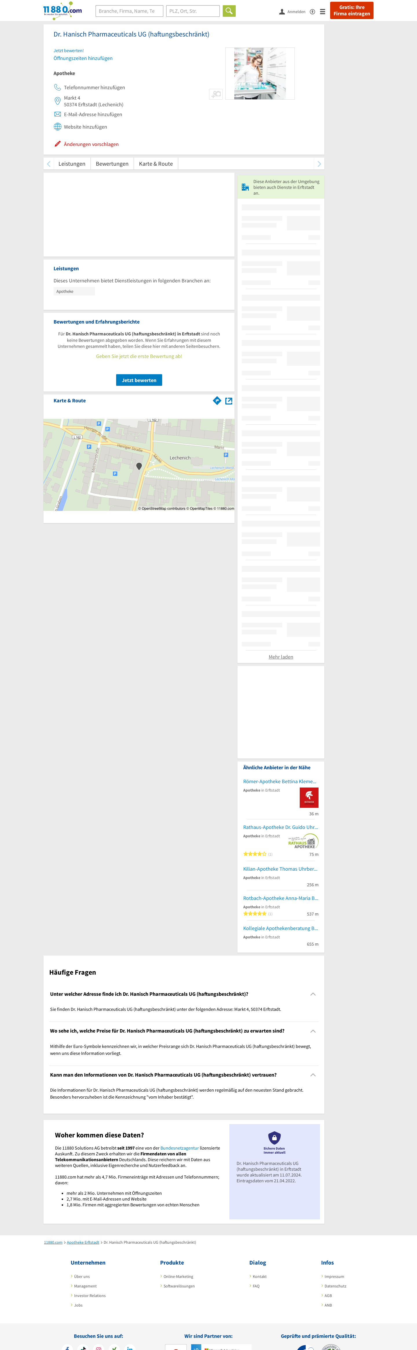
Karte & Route (156, 163)
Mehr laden (281, 656)
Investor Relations (90, 1295)
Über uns (82, 1276)
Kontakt (260, 1276)
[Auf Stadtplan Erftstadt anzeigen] (228, 400)
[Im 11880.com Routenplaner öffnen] (217, 399)
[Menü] (325, 11)
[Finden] (229, 11)
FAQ (256, 1286)
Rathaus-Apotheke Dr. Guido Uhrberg (281, 827)
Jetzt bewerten (139, 380)
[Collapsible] (313, 994)
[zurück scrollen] (48, 163)
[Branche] (129, 11)
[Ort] (193, 11)
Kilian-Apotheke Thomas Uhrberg (280, 868)
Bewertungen (112, 163)
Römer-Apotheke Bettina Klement (280, 781)
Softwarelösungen (179, 1286)
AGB (328, 1295)
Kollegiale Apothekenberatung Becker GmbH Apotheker (281, 928)
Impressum (334, 1276)
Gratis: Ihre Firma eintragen (352, 10)
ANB (328, 1305)
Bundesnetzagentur (179, 1148)
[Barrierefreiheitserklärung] (315, 11)
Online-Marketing (178, 1276)
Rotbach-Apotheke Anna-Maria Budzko (281, 898)
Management (85, 1286)
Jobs (78, 1305)
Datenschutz (335, 1286)
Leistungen (71, 163)
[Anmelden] (294, 11)
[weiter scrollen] (319, 163)
